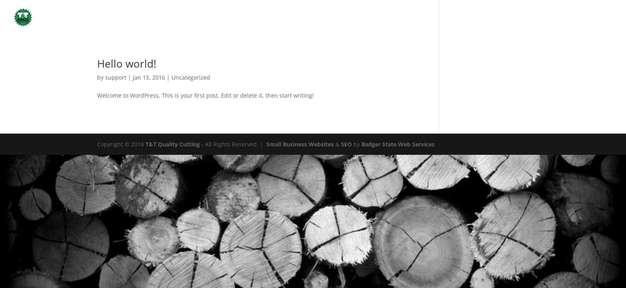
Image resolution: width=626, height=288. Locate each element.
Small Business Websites (300, 144)
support (115, 77)
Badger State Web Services (398, 144)
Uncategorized (596, 18)
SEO (346, 144)
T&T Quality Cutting (173, 144)
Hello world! (126, 63)
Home (541, 18)
